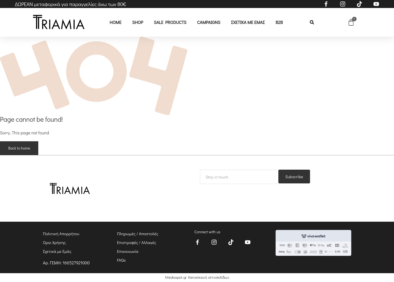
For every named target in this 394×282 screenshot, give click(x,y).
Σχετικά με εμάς (248, 22)
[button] (312, 22)
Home (115, 22)
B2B (279, 22)
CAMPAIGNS (208, 22)
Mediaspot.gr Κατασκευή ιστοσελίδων (197, 278)
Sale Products (170, 22)
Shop (137, 22)
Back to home (19, 148)
